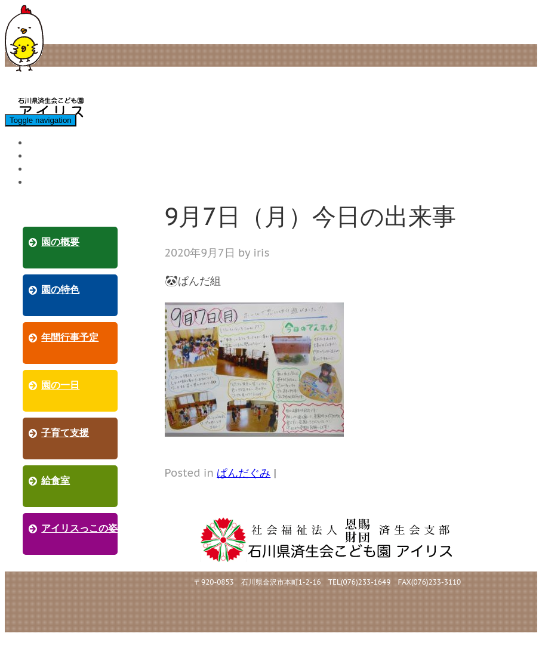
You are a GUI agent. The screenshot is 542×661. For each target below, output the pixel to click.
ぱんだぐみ (243, 473)
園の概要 (60, 242)
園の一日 (60, 385)
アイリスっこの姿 (68, 168)
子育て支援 (54, 142)
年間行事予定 (69, 337)
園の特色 (60, 290)
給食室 (44, 155)
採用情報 (49, 182)
